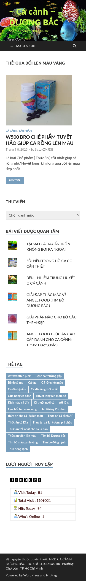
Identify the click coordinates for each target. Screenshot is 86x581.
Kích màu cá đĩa (18, 402)
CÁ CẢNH (11, 130)
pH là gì (64, 402)
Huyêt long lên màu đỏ (51, 396)
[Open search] (74, 46)
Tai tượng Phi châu (54, 409)
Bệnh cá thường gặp (48, 376)
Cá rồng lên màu (52, 382)
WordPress (31, 575)
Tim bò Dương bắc (53, 435)
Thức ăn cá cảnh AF (60, 416)
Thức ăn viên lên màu (22, 435)
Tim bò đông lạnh (54, 442)
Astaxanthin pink (19, 376)
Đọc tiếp (13, 179)
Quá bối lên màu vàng (22, 409)
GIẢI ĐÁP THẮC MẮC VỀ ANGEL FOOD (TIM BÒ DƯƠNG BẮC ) (47, 300)
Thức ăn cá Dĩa (18, 422)
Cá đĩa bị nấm (17, 389)
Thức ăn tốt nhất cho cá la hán (28, 429)
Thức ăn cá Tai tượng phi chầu (52, 422)
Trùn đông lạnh (18, 449)
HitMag (51, 575)
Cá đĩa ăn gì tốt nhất (44, 389)
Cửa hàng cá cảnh (19, 396)
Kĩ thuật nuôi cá (44, 402)
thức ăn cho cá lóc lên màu (25, 416)
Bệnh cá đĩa (15, 382)
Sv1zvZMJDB (44, 149)
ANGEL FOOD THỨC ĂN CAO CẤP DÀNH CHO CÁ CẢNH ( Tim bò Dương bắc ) (51, 339)
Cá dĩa (32, 382)
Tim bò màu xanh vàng (23, 442)
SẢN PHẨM (25, 130)
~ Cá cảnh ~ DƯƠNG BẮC (34, 17)
